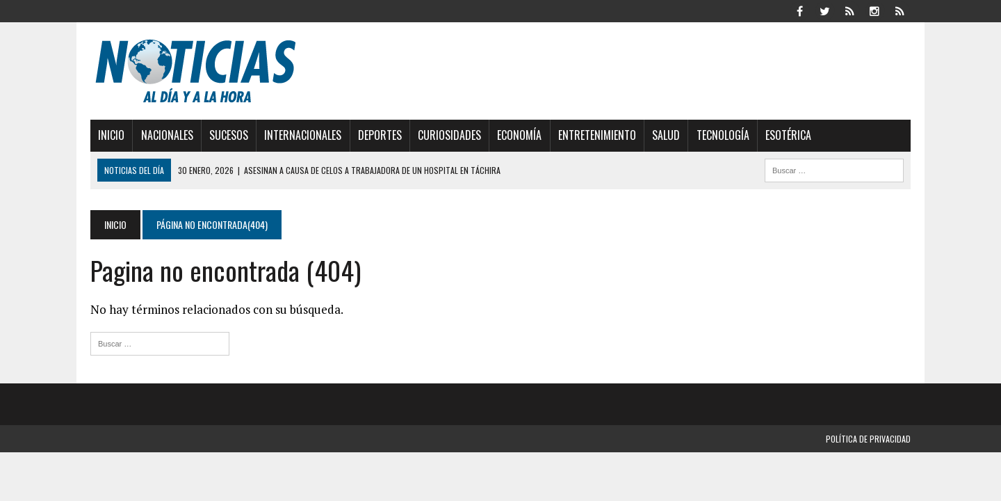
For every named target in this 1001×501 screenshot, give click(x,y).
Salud (666, 135)
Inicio (111, 135)
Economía (519, 135)
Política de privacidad (868, 439)
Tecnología (723, 135)
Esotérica (788, 135)
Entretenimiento (597, 135)
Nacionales (167, 135)
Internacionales (302, 135)
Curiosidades (449, 135)
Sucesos (228, 135)
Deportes (380, 135)
